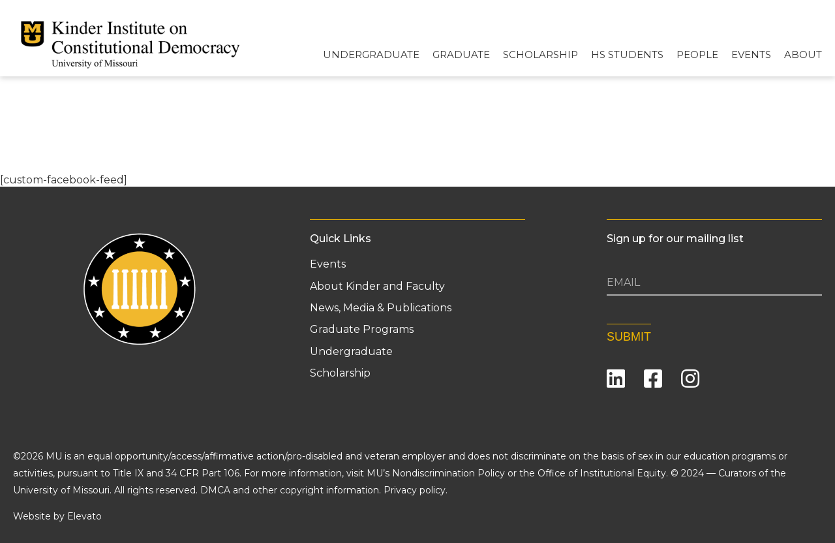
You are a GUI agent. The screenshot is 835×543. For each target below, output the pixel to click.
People (697, 54)
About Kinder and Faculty (377, 286)
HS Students (627, 54)
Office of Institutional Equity (602, 471)
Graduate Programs (362, 329)
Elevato (84, 514)
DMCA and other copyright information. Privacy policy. (324, 488)
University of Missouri (61, 488)
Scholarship (540, 54)
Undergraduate (371, 54)
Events (751, 54)
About (803, 54)
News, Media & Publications (380, 308)
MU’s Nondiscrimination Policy (436, 471)
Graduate (461, 54)
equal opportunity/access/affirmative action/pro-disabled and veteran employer (266, 454)
